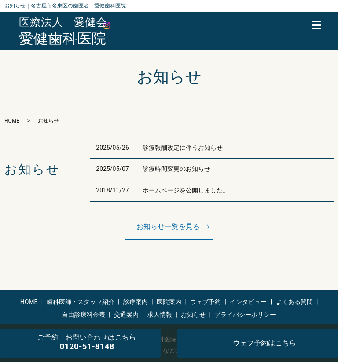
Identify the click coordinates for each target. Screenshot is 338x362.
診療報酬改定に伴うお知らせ (183, 147)
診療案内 (135, 301)
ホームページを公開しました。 (186, 190)
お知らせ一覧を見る (168, 226)
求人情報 (159, 314)
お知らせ (193, 314)
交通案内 (126, 314)
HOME (11, 121)
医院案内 (169, 301)
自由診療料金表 (83, 314)
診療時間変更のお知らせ (176, 168)
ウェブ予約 (205, 301)
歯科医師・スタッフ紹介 (80, 301)
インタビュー (248, 301)
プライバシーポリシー (245, 314)
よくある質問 (294, 301)
